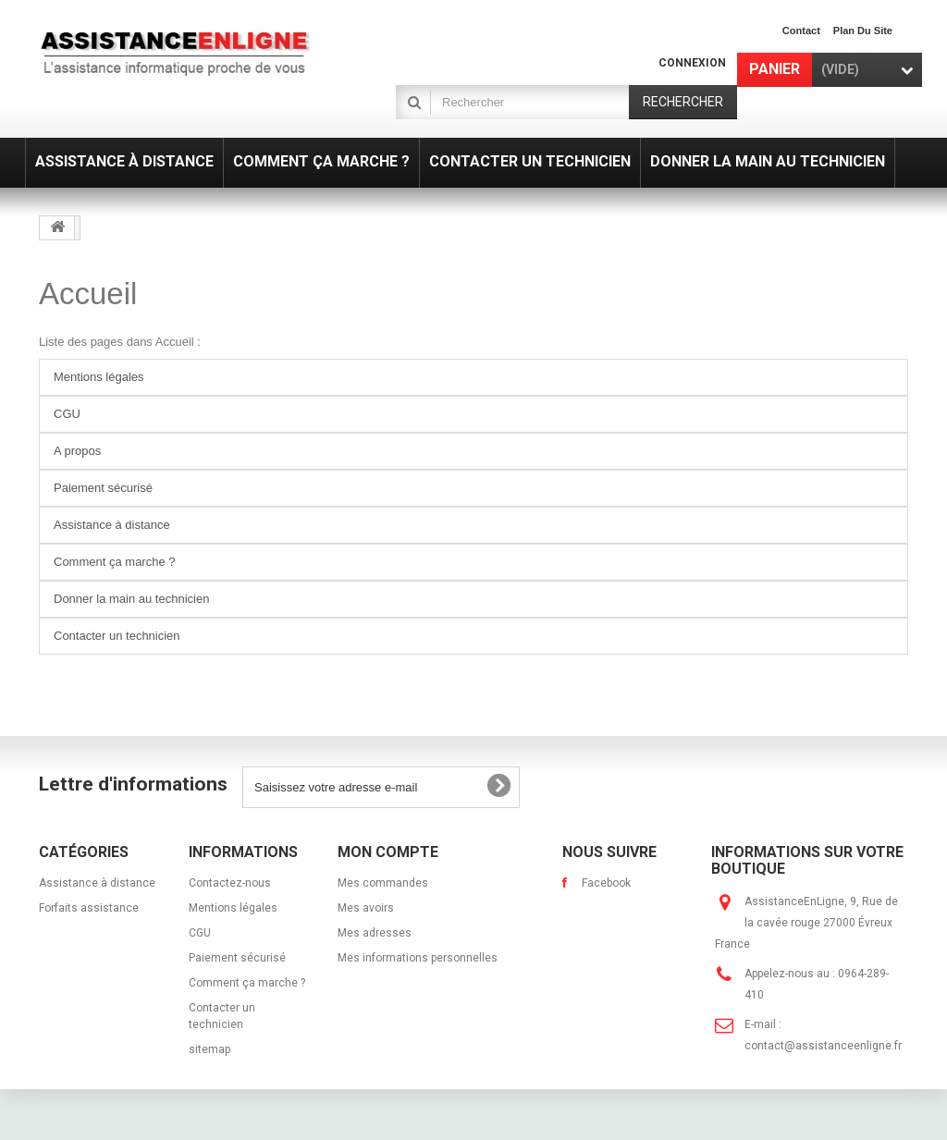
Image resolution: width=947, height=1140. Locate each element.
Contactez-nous (230, 882)
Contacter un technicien (117, 636)
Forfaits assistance (89, 907)
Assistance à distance (112, 525)
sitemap (209, 1049)
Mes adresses (375, 932)
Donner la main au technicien (131, 599)
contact (801, 30)
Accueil (88, 293)
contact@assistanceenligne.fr (823, 1045)
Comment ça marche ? (115, 562)
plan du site (862, 30)
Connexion (692, 62)
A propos (77, 451)
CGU (67, 414)
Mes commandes (383, 882)
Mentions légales (99, 377)
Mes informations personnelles (418, 957)
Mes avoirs (366, 907)
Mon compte (388, 852)
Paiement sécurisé (103, 488)
